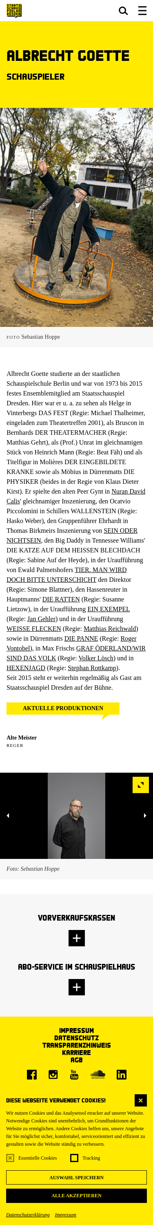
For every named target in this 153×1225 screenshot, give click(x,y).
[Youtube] (74, 1075)
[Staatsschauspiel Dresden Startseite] (14, 11)
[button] (123, 10)
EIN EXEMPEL (108, 609)
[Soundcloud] (98, 1075)
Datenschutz (76, 1037)
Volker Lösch (95, 658)
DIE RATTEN (61, 599)
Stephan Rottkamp (92, 667)
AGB (77, 1059)
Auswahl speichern (76, 1177)
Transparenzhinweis (76, 1045)
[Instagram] (53, 1075)
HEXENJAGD (26, 667)
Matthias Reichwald (110, 628)
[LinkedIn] (121, 1075)
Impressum (65, 1215)
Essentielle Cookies (37, 1158)
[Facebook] (32, 1075)
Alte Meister (22, 738)
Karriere (76, 1052)
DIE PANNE (81, 638)
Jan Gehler (41, 618)
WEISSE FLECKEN (34, 628)
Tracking (91, 1158)
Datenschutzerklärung (28, 1215)
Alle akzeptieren (76, 1195)
